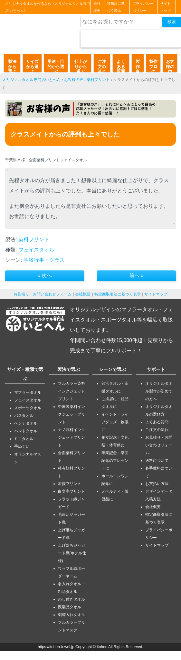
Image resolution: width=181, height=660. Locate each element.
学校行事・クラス (44, 260)
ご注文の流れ (102, 65)
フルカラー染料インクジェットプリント (71, 391)
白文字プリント (71, 491)
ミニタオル (23, 438)
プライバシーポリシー (143, 7)
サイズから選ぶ (32, 65)
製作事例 (138, 65)
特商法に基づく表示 (116, 7)
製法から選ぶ (12, 65)
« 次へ (44, 275)
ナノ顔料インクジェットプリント (71, 437)
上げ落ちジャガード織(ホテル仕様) (72, 553)
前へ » (136, 275)
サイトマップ (165, 7)
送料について (156, 460)
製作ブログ (153, 65)
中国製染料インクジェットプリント (71, 414)
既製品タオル (69, 607)
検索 (171, 21)
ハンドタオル (25, 431)
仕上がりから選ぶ (80, 65)
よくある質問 (121, 65)
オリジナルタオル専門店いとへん (32, 79)
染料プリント (98, 79)
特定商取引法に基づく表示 (117, 294)
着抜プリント (69, 483)
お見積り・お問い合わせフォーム (42, 294)
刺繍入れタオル (71, 614)
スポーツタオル (27, 408)
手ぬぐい (22, 446)
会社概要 (96, 7)
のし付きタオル (71, 599)
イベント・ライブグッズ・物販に (115, 422)
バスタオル (23, 415)
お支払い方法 (156, 483)
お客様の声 (170, 65)
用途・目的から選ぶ (55, 65)
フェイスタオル (36, 249)
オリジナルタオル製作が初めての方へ (158, 391)
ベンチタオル (25, 423)
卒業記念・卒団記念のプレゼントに (115, 461)
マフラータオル (27, 392)
